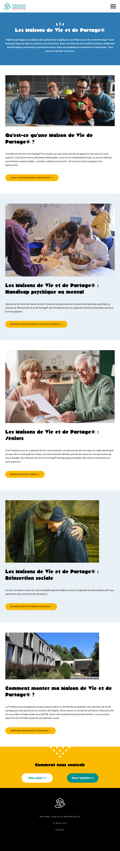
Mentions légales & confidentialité (60, 816)
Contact (60, 830)
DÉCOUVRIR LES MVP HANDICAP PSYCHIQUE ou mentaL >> (36, 324)
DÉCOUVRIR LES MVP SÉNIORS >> (25, 474)
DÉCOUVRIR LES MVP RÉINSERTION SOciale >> (31, 606)
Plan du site (60, 823)
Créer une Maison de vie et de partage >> (30, 731)
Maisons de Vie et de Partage (41, 457)
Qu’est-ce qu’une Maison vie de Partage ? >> (32, 178)
